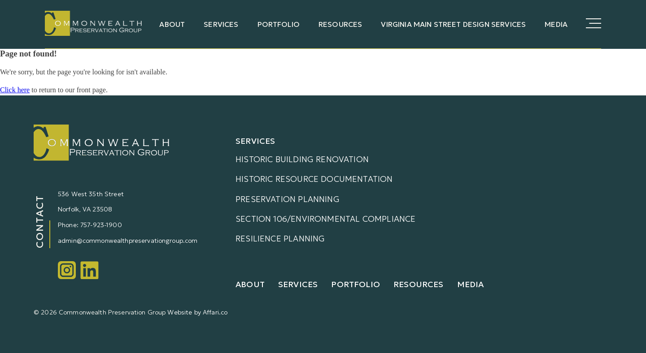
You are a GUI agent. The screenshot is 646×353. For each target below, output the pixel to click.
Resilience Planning (280, 238)
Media (556, 24)
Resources (340, 24)
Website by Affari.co (197, 312)
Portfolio (279, 24)
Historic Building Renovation (302, 159)
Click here (15, 90)
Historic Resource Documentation (314, 179)
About (172, 24)
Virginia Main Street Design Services (453, 24)
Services (221, 24)
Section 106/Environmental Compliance (325, 219)
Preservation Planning (288, 199)
